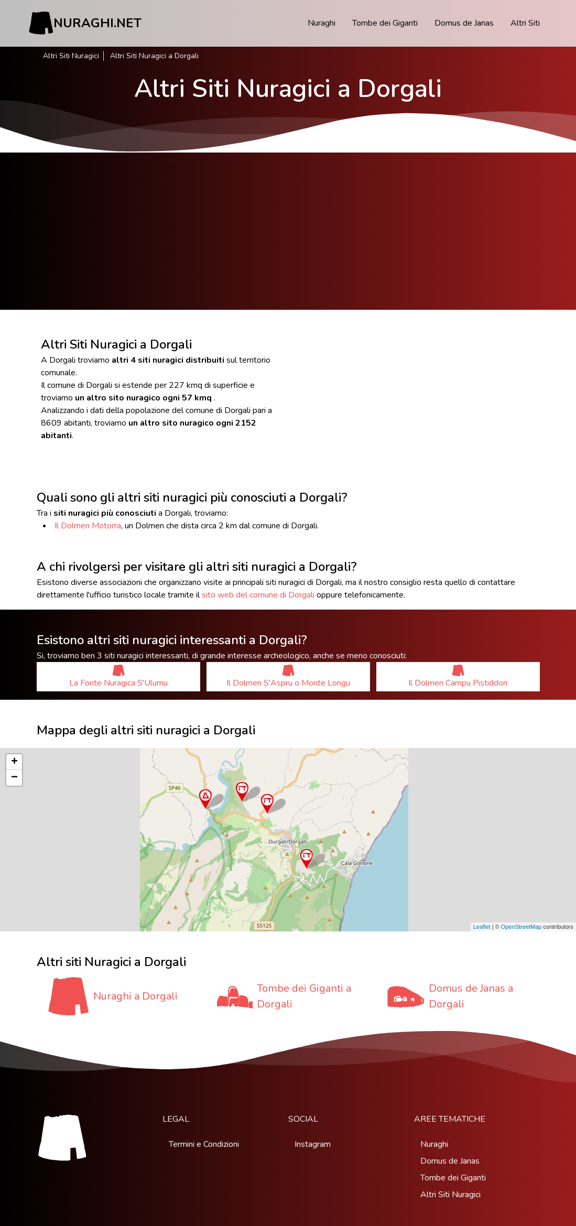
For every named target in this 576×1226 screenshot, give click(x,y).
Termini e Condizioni (204, 1144)
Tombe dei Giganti (385, 23)
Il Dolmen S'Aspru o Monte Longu (288, 676)
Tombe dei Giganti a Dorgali (304, 996)
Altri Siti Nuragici (71, 56)
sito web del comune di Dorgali (258, 595)
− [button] (14, 778)
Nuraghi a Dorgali (135, 996)
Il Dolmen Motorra (88, 525)
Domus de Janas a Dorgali (471, 996)
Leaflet (482, 927)
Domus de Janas (464, 23)
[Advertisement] (288, 231)
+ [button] (14, 762)
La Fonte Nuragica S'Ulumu (118, 676)
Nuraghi (321, 23)
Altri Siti (525, 23)
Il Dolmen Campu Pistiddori (457, 676)
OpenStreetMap (521, 927)
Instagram (313, 1144)
